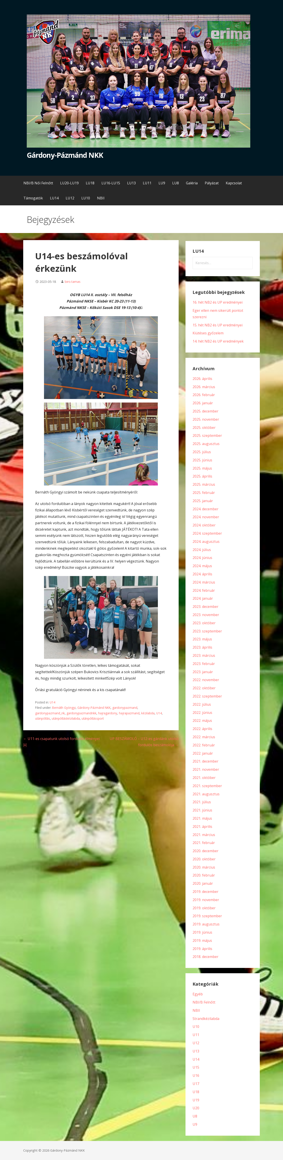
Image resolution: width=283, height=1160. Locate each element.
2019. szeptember (207, 915)
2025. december (205, 411)
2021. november (206, 769)
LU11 (147, 183)
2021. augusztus (206, 794)
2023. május (202, 639)
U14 (52, 702)
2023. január (203, 671)
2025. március (204, 484)
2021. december (205, 761)
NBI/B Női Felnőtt (38, 183)
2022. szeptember (207, 696)
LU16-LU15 (110, 183)
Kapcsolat (234, 183)
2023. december (205, 606)
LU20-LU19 (69, 183)
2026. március (204, 386)
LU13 (131, 183)
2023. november (206, 614)
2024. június (202, 557)
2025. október (204, 427)
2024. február (204, 590)
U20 (196, 1108)
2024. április (202, 574)
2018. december (205, 956)
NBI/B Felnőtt (204, 1002)
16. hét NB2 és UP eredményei (218, 302)
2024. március (204, 582)
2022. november (206, 679)
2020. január (203, 883)
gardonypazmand (124, 707)
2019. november (206, 899)
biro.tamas (72, 281)
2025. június (202, 460)
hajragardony (107, 713)
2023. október (204, 622)
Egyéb (198, 994)
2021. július (202, 802)
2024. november (206, 516)
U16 (196, 1075)
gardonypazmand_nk (50, 713)
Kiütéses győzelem (208, 333)
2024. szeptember (207, 533)
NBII (101, 198)
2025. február (204, 492)
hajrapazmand (129, 713)
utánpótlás (42, 718)
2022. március (204, 736)
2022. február (204, 745)
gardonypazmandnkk (81, 713)
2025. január (203, 500)
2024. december (205, 509)
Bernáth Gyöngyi (64, 707)
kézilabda (148, 713)
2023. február (204, 663)
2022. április (202, 728)
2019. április (202, 948)
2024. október (204, 525)
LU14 (54, 198)
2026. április (202, 378)
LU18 (90, 183)
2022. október (204, 688)
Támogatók (33, 198)
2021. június (202, 810)
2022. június (202, 712)
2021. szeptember (207, 785)
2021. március (204, 834)
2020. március (204, 867)
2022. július (202, 704)
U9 (195, 1124)
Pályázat (212, 183)
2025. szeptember (207, 435)
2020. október (204, 859)
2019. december (205, 891)
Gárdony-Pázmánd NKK (65, 155)
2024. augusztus (206, 541)
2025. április (202, 476)
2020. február (204, 875)
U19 (196, 1100)
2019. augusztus (206, 924)
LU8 (175, 183)
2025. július (202, 451)
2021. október (204, 777)
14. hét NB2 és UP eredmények (218, 341)
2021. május (202, 818)
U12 (196, 1043)
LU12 (70, 198)
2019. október (204, 908)
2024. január (203, 598)
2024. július (202, 549)
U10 (196, 1026)
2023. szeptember (207, 631)
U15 (196, 1067)
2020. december (205, 850)
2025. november (206, 419)
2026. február (204, 394)
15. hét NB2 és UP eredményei (218, 325)
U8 (195, 1116)
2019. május (202, 940)
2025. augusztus (206, 443)
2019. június (202, 932)
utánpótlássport (93, 718)
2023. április (202, 647)
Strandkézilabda (206, 1018)
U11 (196, 1034)
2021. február (204, 842)
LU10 (85, 198)
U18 (196, 1091)
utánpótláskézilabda (66, 718)
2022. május (202, 720)
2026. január (203, 403)
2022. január (203, 753)
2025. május (202, 468)
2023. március (204, 655)
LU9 (162, 183)
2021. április (202, 826)
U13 (196, 1051)
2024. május (202, 565)
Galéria (192, 183)
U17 (196, 1083)
